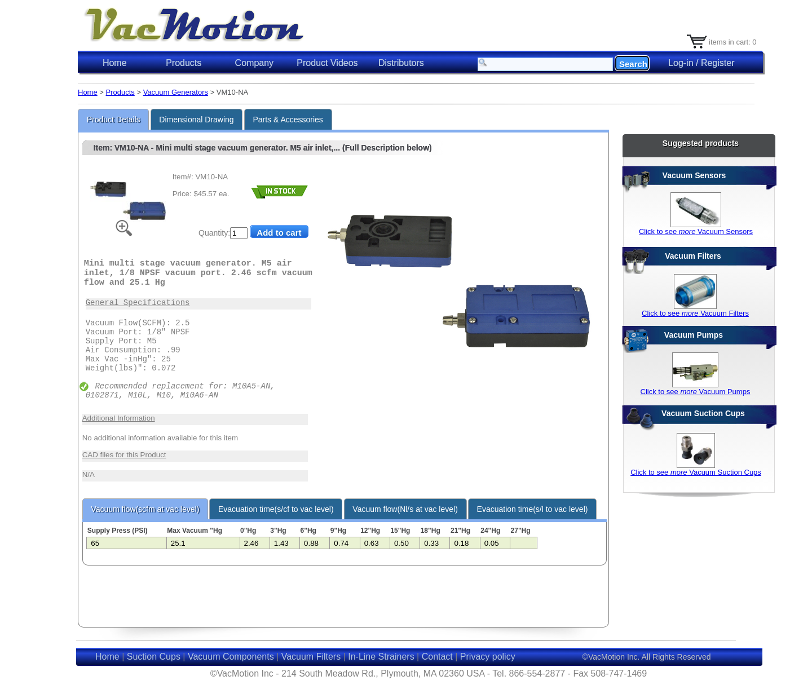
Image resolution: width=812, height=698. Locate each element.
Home (115, 63)
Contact (437, 656)
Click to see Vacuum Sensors (696, 231)
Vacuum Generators (175, 92)
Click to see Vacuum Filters (695, 313)
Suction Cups (153, 656)
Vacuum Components (231, 656)
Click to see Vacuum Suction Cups (695, 472)
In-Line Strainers (381, 656)
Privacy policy (487, 656)
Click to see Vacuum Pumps (696, 391)
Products (120, 92)
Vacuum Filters (311, 656)
